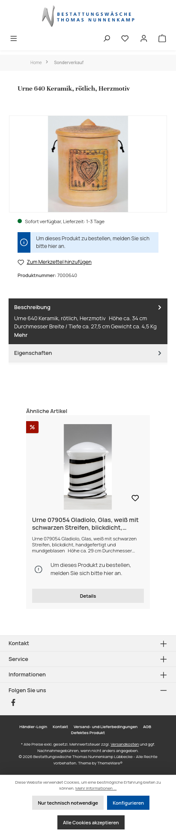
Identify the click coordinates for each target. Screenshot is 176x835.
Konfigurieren (128, 803)
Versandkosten (124, 744)
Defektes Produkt (88, 732)
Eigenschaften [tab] (88, 352)
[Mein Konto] (143, 39)
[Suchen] (106, 39)
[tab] (88, 321)
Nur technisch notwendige (68, 803)
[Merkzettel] (125, 39)
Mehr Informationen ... (95, 788)
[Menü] (13, 39)
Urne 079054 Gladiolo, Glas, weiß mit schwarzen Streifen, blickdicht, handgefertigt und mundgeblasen (85, 523)
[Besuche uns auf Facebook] (13, 702)
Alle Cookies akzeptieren (91, 822)
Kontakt (60, 726)
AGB (147, 726)
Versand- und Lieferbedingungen (105, 726)
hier (52, 246)
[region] (88, 163)
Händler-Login (33, 726)
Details (88, 596)
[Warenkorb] (162, 39)
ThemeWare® (109, 763)
